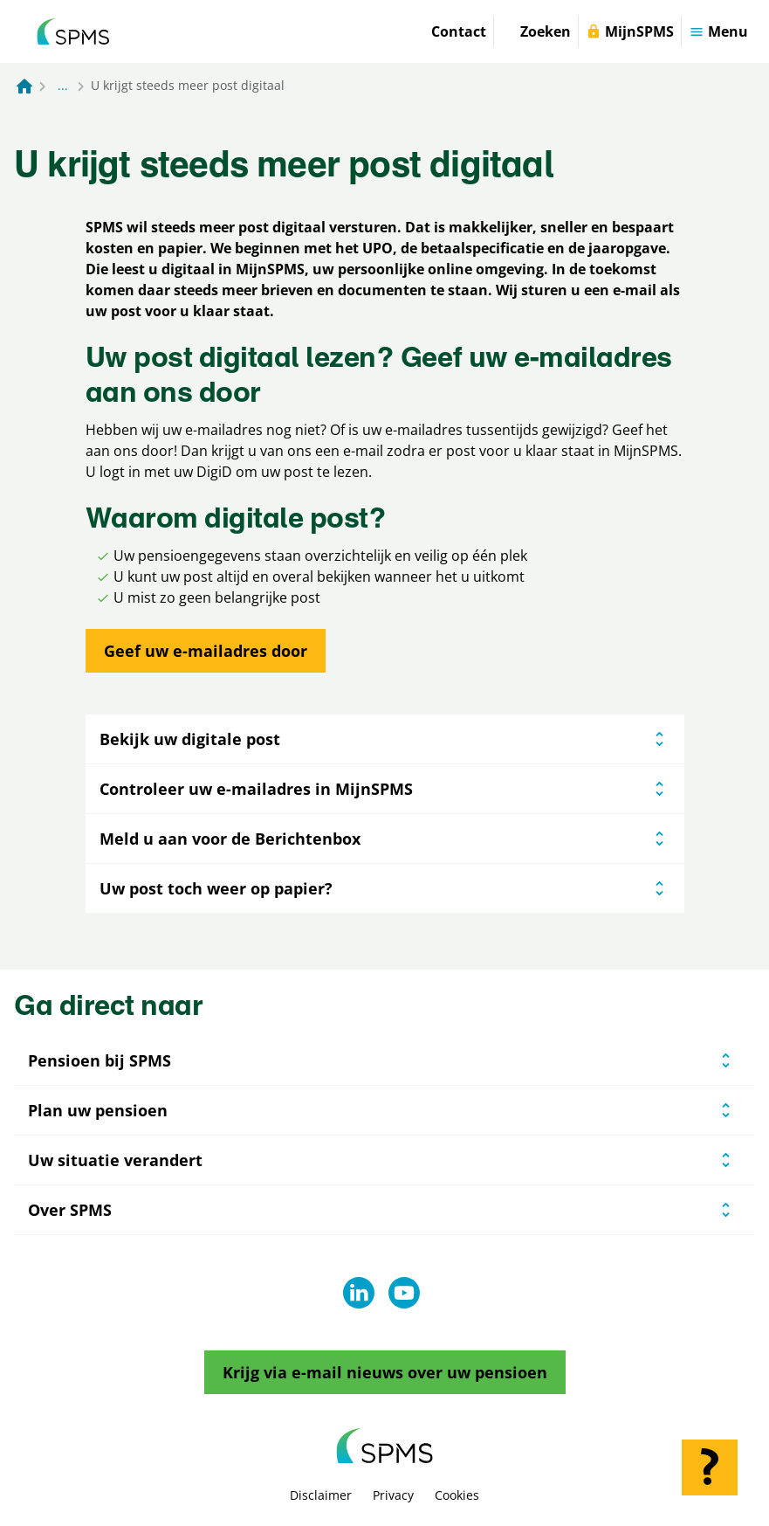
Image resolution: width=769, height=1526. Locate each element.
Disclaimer (321, 1495)
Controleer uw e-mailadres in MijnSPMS (385, 788)
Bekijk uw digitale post (385, 738)
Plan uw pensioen (98, 1110)
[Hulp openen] (710, 1467)
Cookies (457, 1495)
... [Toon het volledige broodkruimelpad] (63, 85)
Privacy (393, 1495)
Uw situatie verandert (115, 1160)
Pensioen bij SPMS (99, 1060)
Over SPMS (70, 1209)
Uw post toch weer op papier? (385, 888)
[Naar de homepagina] (24, 85)
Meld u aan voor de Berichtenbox (385, 838)
